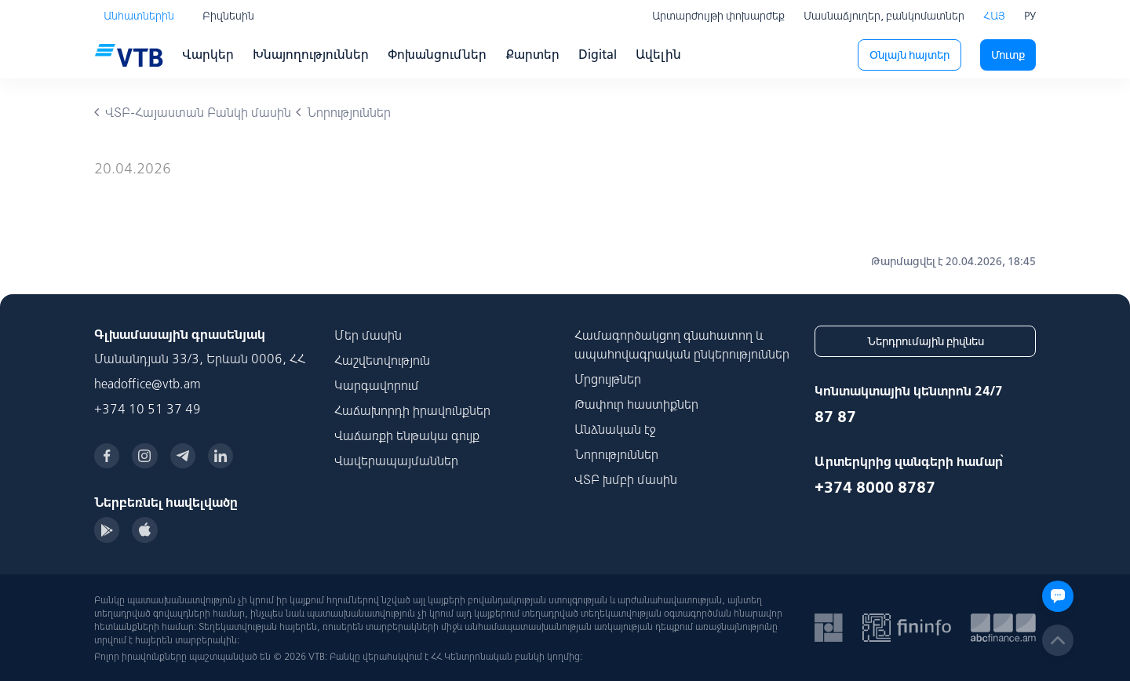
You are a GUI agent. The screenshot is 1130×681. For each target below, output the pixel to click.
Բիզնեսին (228, 16)
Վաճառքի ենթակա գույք (406, 435)
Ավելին (658, 54)
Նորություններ (616, 454)
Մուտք (1008, 55)
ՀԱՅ (994, 16)
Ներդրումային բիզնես (925, 341)
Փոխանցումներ (437, 54)
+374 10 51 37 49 (147, 409)
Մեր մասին (368, 335)
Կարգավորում (376, 385)
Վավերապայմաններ (396, 460)
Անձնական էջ (615, 429)
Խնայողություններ (311, 54)
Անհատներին (139, 16)
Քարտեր (532, 54)
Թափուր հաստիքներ (636, 404)
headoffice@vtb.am (147, 383)
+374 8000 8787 (875, 487)
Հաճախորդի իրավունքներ (412, 410)
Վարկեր (208, 54)
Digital (597, 54)
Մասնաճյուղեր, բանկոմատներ (884, 16)
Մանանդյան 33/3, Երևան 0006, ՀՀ (199, 358)
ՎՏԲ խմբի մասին (625, 479)
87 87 (835, 416)
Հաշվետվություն (382, 360)
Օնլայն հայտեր (909, 55)
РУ (1030, 16)
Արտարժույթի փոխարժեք (718, 16)
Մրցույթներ (607, 379)
